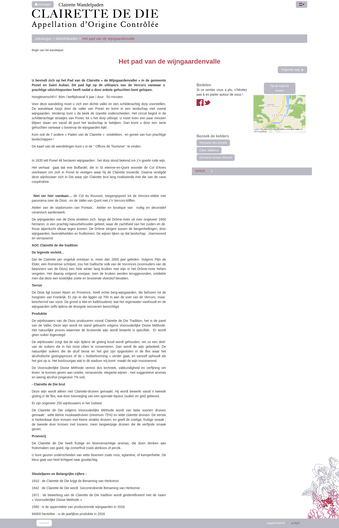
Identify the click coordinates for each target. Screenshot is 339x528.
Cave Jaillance (209, 150)
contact (44, 523)
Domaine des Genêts (213, 142)
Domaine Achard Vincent (215, 157)
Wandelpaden (67, 39)
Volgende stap (292, 69)
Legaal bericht (275, 523)
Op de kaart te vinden (279, 88)
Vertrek (200, 171)
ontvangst (43, 4)
